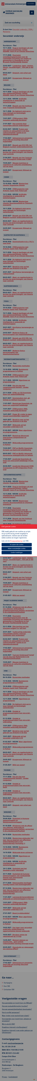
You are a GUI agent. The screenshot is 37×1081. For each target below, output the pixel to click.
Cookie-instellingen (17, 552)
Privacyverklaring (16, 541)
